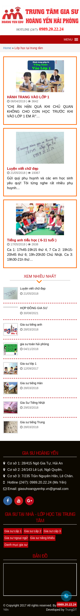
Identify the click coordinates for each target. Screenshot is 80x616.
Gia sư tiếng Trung (32, 422)
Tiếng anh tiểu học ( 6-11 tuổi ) (31, 240)
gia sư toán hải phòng (34, 344)
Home (7, 48)
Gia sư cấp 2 (32, 531)
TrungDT (71, 609)
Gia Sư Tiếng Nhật (32, 402)
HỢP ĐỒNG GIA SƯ (33, 308)
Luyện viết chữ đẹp (22, 168)
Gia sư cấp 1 (13, 531)
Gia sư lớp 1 (28, 363)
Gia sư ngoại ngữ (16, 538)
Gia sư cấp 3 (52, 531)
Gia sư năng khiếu (42, 538)
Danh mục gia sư (15, 544)
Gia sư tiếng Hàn (31, 383)
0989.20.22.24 (51, 29)
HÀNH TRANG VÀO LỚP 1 (28, 97)
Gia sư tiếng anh (31, 324)
